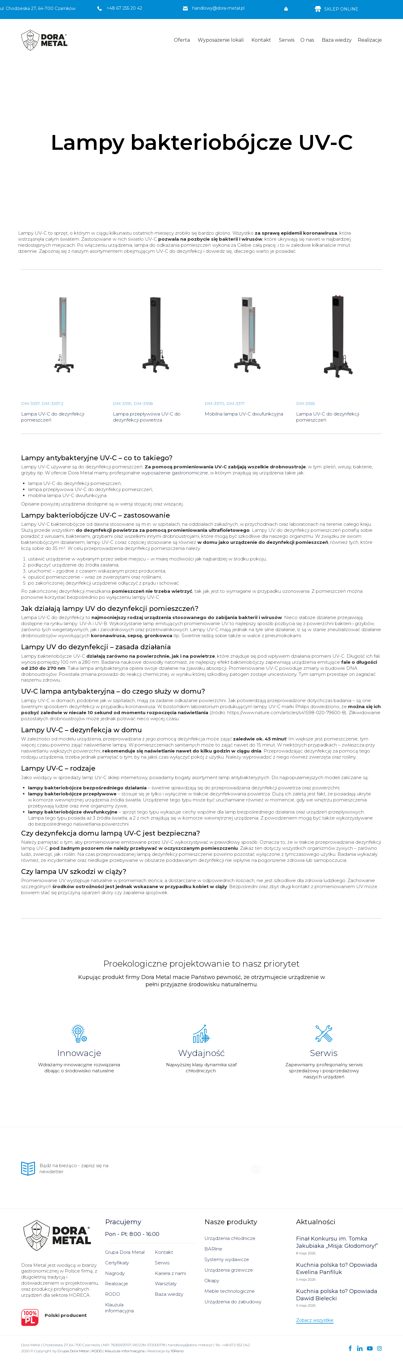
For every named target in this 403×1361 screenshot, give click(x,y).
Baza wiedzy (337, 40)
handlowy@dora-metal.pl (218, 8)
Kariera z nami (170, 1273)
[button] (286, 9)
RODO (112, 1294)
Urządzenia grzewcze (228, 1270)
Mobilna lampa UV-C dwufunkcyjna (244, 414)
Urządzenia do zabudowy (232, 1302)
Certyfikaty (117, 1263)
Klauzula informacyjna (119, 1308)
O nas (307, 40)
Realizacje (370, 40)
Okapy (211, 1280)
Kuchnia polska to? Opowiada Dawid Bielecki (336, 1295)
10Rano (177, 1351)
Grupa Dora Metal (125, 1252)
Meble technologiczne (229, 1291)
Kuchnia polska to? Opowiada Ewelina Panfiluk (336, 1269)
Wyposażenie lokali (221, 40)
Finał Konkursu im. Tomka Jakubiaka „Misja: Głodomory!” (337, 1242)
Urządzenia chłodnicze (229, 1238)
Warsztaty (166, 1283)
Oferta (182, 40)
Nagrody (115, 1273)
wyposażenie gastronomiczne (174, 473)
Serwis (286, 40)
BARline (213, 1249)
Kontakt (261, 40)
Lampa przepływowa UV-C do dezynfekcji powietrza (147, 417)
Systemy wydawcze (226, 1259)
